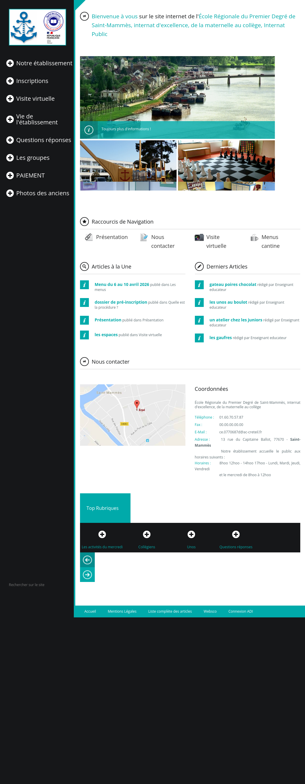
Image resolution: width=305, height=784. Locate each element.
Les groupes (33, 158)
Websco (210, 611)
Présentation (112, 236)
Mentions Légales (122, 611)
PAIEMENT (30, 175)
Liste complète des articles (170, 611)
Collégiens (146, 546)
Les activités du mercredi (102, 546)
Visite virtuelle (35, 99)
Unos (191, 546)
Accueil (90, 611)
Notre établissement (44, 63)
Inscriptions (32, 81)
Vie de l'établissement (37, 119)
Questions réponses (43, 140)
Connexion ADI (241, 611)
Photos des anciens (42, 193)
